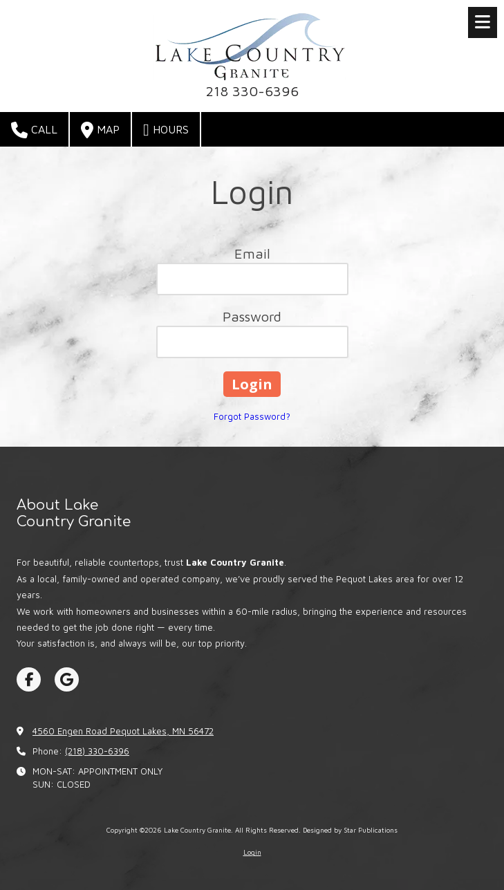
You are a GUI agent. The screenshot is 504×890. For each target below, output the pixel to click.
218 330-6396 (252, 90)
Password (252, 316)
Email (252, 253)
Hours (166, 130)
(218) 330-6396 (97, 751)
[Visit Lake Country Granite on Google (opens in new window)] (67, 679)
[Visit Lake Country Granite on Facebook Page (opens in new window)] (29, 679)
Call (34, 130)
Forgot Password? (252, 416)
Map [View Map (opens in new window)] (100, 130)
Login (252, 852)
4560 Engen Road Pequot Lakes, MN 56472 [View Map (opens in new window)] (123, 730)
